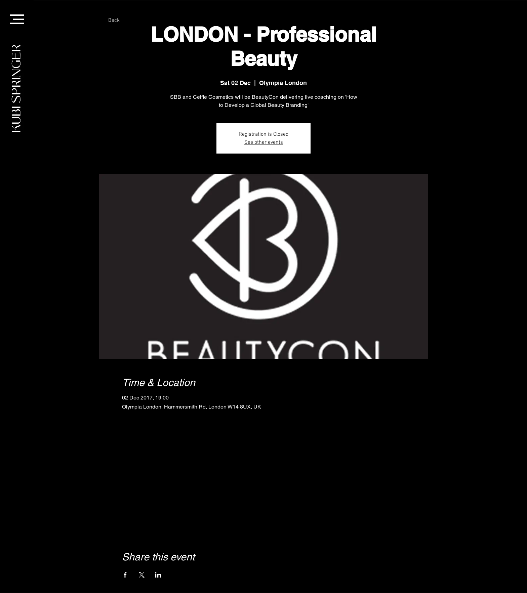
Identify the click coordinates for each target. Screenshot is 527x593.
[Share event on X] (141, 575)
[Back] (113, 20)
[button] (17, 19)
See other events (263, 142)
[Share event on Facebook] (125, 575)
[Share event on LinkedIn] (158, 575)
